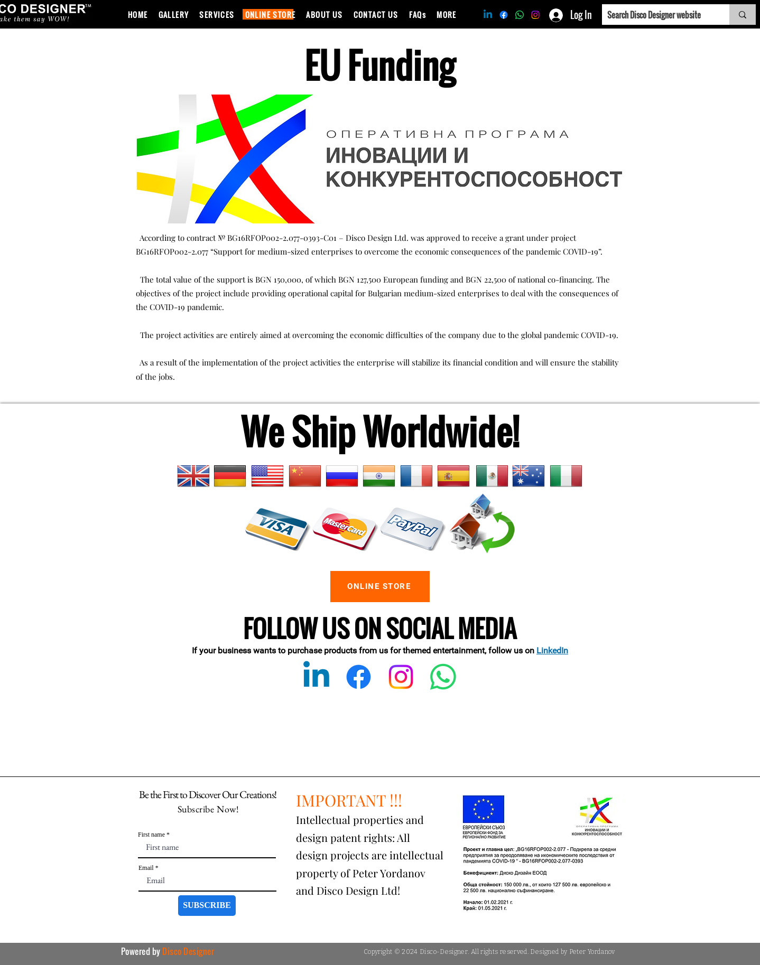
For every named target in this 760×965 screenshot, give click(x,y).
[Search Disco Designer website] (657, 14)
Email (146, 868)
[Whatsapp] (519, 15)
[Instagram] (535, 15)
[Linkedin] (488, 15)
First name (151, 834)
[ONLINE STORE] (380, 586)
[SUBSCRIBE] (207, 905)
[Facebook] (503, 15)
